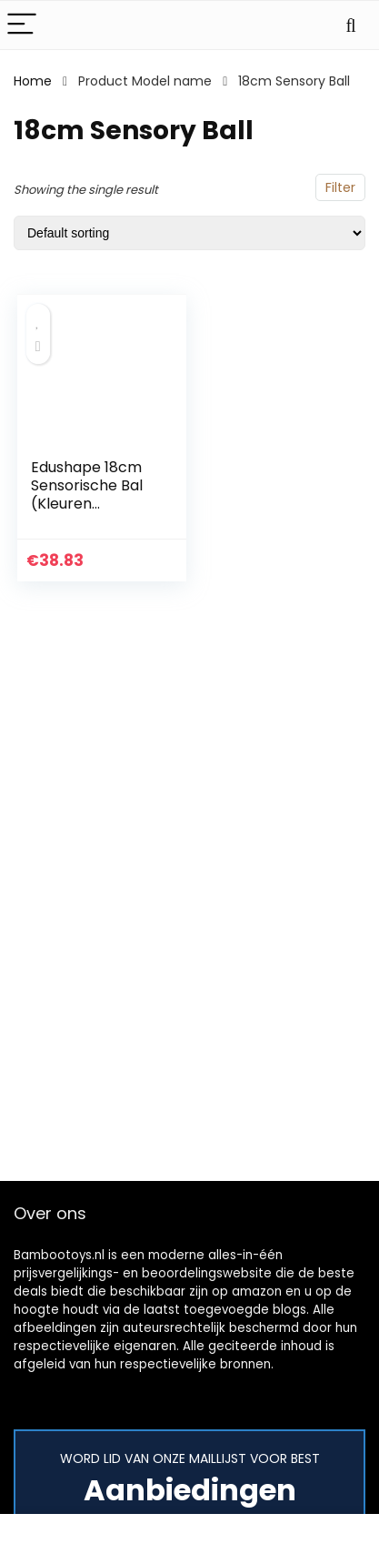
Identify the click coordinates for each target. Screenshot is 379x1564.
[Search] (351, 25)
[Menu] (22, 25)
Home (33, 81)
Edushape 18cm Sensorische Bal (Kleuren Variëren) (87, 494)
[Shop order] (189, 233)
